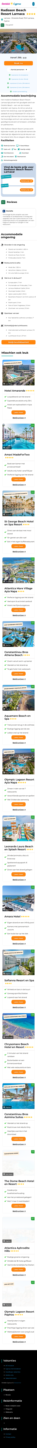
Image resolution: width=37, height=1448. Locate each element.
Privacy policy (10, 1437)
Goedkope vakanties (13, 1372)
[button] (33, 4)
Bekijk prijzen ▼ (19, 418)
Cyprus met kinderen (13, 1369)
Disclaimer (17, 1382)
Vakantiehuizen (11, 1378)
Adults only (10, 1375)
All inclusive (10, 1366)
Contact (8, 1434)
